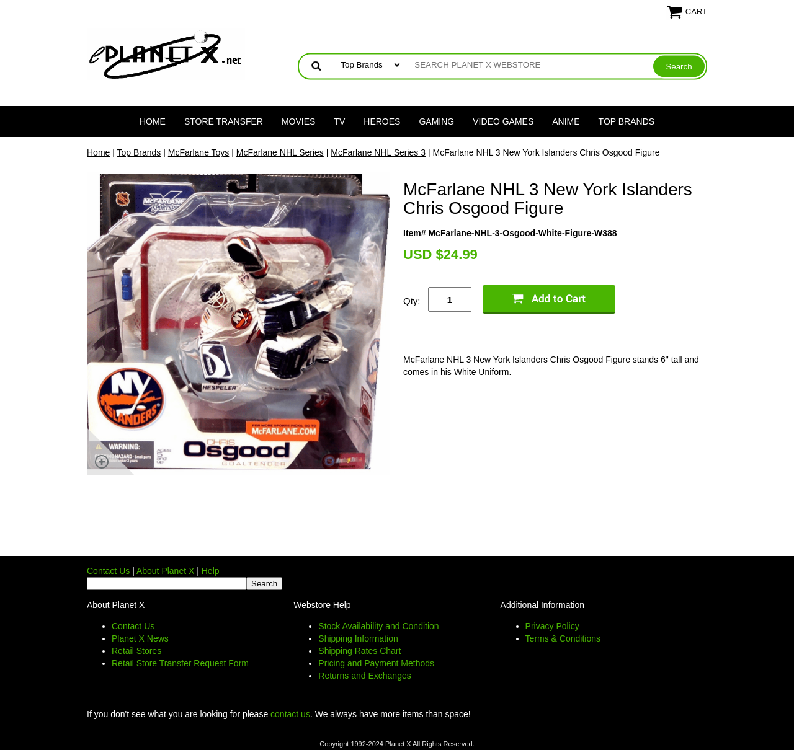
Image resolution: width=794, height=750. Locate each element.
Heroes (382, 121)
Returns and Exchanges (364, 676)
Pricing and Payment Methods (376, 663)
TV (339, 121)
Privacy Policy (552, 626)
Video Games (503, 121)
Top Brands (627, 121)
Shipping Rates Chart (359, 651)
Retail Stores (136, 651)
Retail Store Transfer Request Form (180, 663)
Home (153, 121)
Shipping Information (358, 638)
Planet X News (140, 638)
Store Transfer (223, 121)
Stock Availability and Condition (378, 626)
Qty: (412, 301)
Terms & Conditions (562, 638)
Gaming (436, 121)
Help (211, 571)
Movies (298, 121)
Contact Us (108, 571)
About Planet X (165, 571)
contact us (290, 714)
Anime (565, 121)
